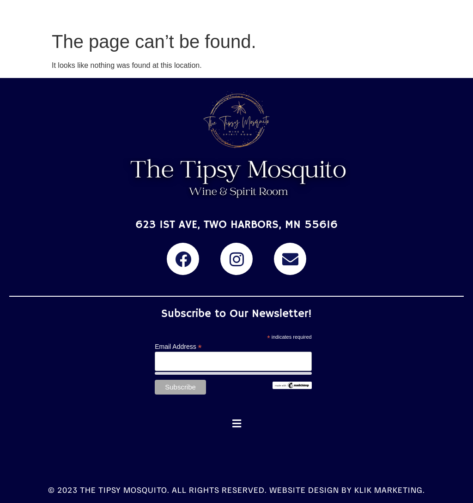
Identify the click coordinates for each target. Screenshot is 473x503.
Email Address (178, 346)
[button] (236, 423)
